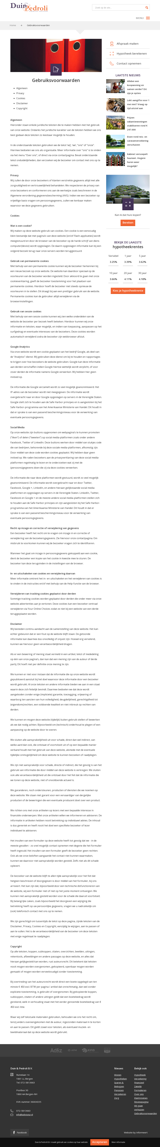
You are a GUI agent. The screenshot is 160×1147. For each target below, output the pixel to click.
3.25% (113, 262)
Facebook (20, 1132)
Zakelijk (138, 1086)
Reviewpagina (141, 1101)
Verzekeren (120, 1094)
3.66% (113, 279)
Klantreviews (141, 1097)
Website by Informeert (136, 1132)
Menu (143, 18)
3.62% (142, 262)
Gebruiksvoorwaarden (145, 1113)
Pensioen (119, 1090)
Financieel (139, 1082)
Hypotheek (140, 1074)
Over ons (139, 1094)
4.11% (128, 279)
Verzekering (140, 1078)
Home (13, 25)
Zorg (116, 1097)
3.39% (128, 262)
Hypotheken (120, 1078)
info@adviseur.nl (24, 1114)
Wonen (117, 1074)
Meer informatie (118, 1142)
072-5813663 (23, 1110)
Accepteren (99, 1142)
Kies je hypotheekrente (128, 290)
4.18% (142, 279)
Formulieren (140, 1090)
